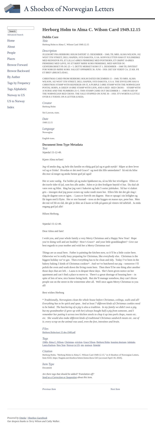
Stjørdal (96, 345)
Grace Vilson (89, 342)
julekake (131, 342)
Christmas (69, 342)
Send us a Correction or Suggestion (59, 377)
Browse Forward (17, 64)
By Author (13, 76)
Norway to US (16, 95)
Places (11, 58)
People (11, 52)
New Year (61, 345)
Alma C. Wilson (56, 342)
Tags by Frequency (18, 82)
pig (82, 345)
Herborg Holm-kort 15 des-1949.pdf (58, 332)
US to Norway (16, 101)
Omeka (22, 418)
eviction (78, 342)
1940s (45, 342)
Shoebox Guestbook (37, 418)
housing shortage (118, 342)
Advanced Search (15, 34)
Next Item (115, 389)
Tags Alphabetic (17, 89)
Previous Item (49, 389)
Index (10, 107)
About (11, 46)
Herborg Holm (103, 342)
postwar (88, 345)
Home (11, 40)
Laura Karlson (48, 345)
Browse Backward (18, 70)
